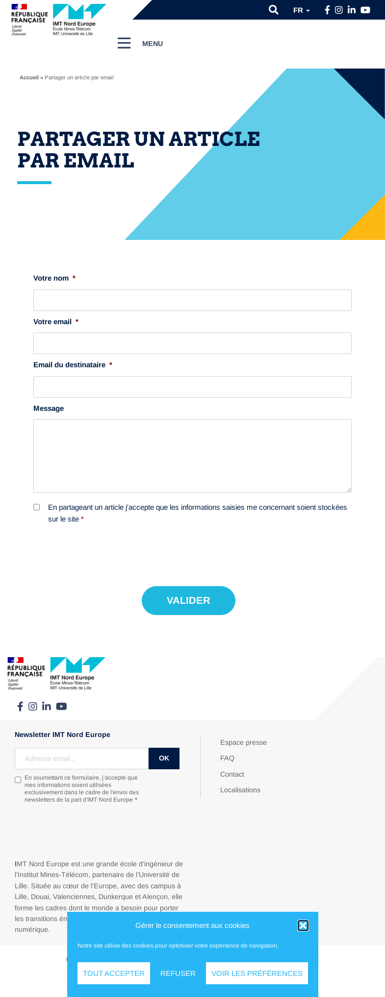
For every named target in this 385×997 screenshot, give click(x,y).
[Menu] (140, 43)
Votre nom (54, 278)
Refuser (178, 973)
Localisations (240, 790)
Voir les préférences (257, 973)
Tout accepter (114, 973)
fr (301, 10)
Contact (232, 774)
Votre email (55, 321)
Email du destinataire (72, 364)
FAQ (227, 758)
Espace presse (243, 742)
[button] (303, 925)
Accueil (29, 77)
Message (48, 408)
